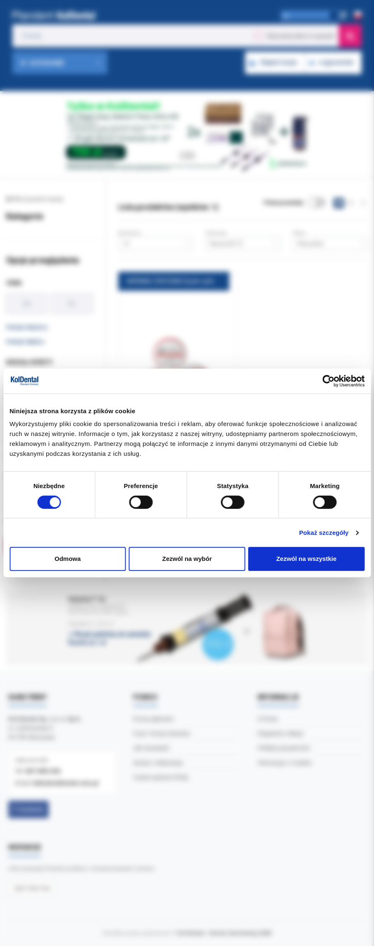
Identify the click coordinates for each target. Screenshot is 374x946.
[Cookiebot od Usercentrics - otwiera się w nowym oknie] (328, 381)
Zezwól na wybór (187, 558)
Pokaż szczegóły (324, 532)
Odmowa (68, 558)
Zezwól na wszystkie (306, 558)
